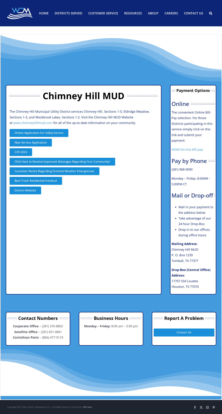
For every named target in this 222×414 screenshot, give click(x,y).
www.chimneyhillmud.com (32, 123)
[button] (210, 13)
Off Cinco (87, 407)
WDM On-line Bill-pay (187, 149)
